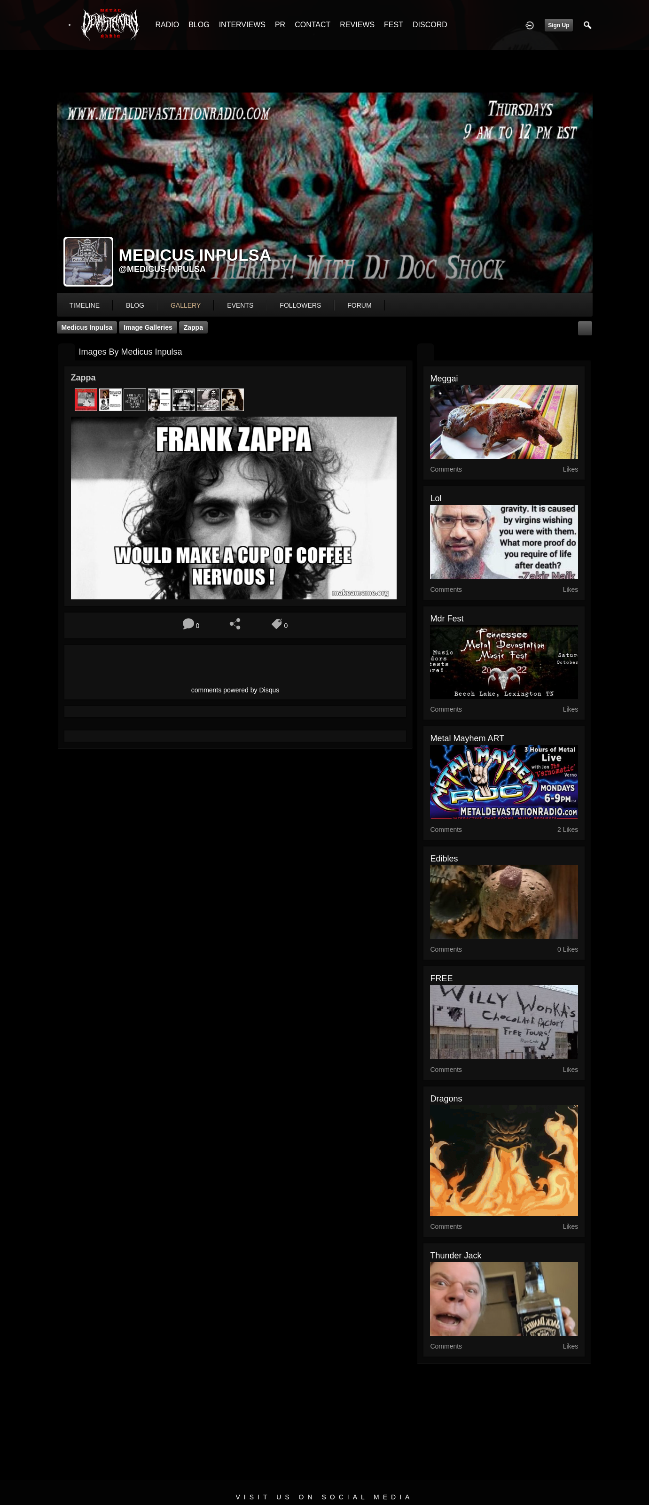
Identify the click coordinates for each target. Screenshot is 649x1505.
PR (280, 25)
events (240, 305)
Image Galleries (148, 327)
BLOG (198, 25)
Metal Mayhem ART (467, 738)
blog (135, 305)
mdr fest (446, 618)
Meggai (444, 378)
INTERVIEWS (242, 25)
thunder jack (455, 1255)
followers (300, 305)
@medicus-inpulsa (162, 269)
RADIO (168, 25)
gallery (186, 305)
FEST (393, 25)
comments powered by (235, 690)
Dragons (446, 1098)
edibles (444, 858)
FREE (441, 978)
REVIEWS (357, 25)
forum (359, 305)
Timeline (85, 305)
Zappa (193, 327)
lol (435, 498)
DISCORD (430, 25)
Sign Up (558, 25)
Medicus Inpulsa (87, 327)
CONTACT (312, 25)
